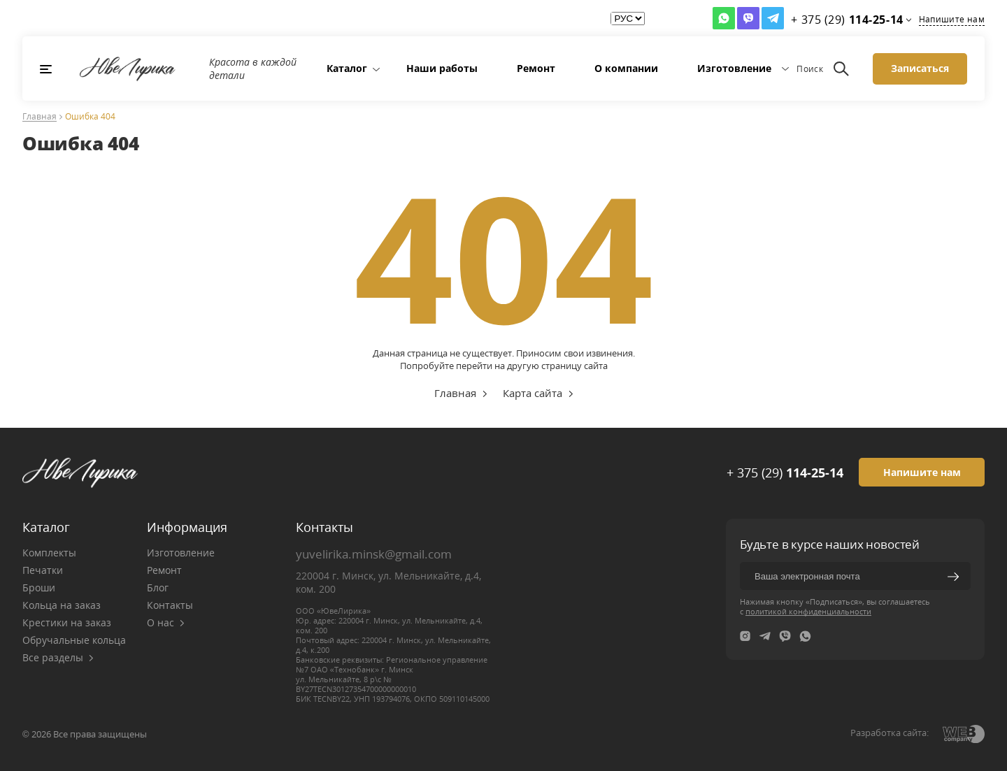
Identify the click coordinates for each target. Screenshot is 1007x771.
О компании (626, 68)
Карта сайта (532, 393)
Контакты (170, 605)
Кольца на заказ (61, 605)
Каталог (347, 68)
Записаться (920, 68)
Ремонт (536, 68)
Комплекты (49, 552)
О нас (166, 622)
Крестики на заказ (66, 622)
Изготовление (734, 68)
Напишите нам (952, 19)
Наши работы (442, 68)
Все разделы (58, 657)
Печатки (42, 570)
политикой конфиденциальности (808, 611)
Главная (39, 117)
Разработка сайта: (889, 732)
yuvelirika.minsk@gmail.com (374, 554)
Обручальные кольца (74, 640)
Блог (158, 587)
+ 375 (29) (785, 472)
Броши (38, 587)
